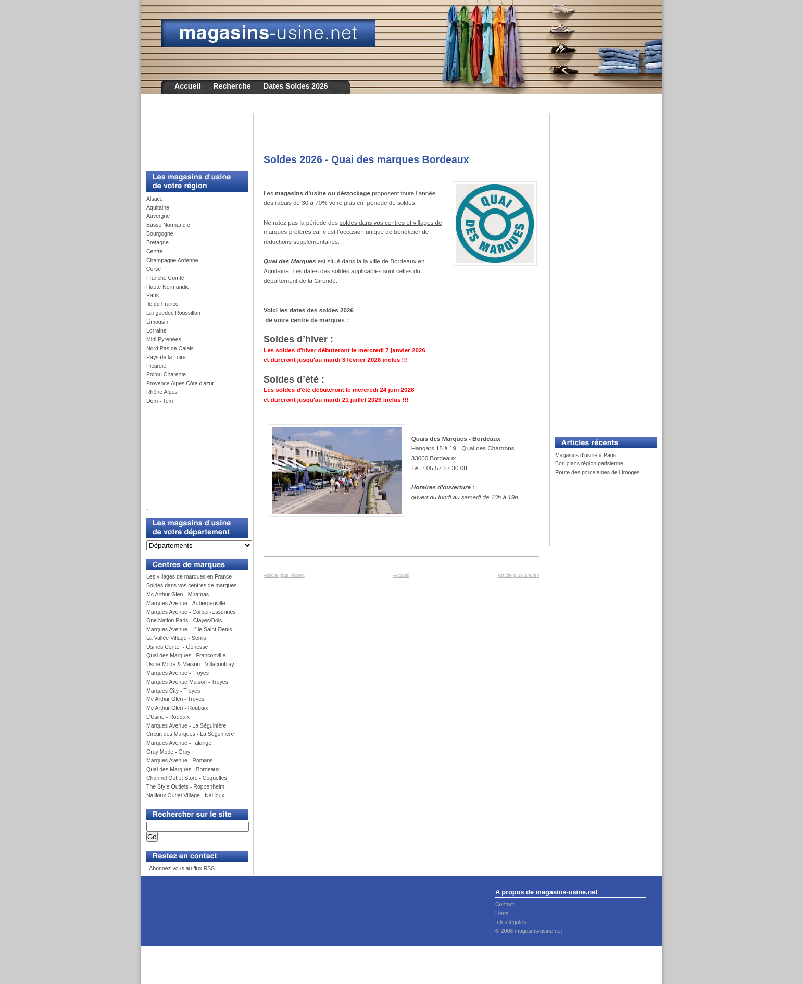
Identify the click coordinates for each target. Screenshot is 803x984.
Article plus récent (284, 575)
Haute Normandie (168, 287)
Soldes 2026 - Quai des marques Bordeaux (366, 159)
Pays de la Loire (166, 357)
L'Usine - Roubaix (168, 717)
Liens (501, 913)
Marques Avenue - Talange (178, 743)
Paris (152, 295)
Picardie (156, 366)
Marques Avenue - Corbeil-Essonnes (191, 612)
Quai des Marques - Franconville (185, 655)
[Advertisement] (193, 136)
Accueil (187, 86)
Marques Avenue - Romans (179, 760)
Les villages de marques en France (189, 576)
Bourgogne (159, 233)
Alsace (154, 198)
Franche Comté (165, 278)
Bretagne (157, 242)
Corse (153, 269)
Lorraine (156, 330)
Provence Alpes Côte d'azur (180, 383)
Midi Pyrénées (163, 339)
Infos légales (510, 922)
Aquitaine (157, 207)
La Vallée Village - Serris (176, 638)
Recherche (232, 86)
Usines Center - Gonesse (177, 647)
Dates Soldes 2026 (296, 86)
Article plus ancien (518, 575)
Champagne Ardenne (172, 260)
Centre (154, 251)
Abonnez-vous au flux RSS (181, 868)
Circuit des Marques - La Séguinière (190, 734)
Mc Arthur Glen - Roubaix (177, 708)
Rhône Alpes (162, 392)
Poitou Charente (166, 374)
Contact (504, 904)
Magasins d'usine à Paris (585, 455)
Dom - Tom (159, 401)
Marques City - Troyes (173, 690)
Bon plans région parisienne (589, 463)
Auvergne (158, 216)
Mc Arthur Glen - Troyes (175, 699)
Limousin (157, 321)
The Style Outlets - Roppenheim (185, 786)
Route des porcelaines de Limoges (597, 472)
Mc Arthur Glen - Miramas (177, 594)
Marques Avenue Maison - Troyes (187, 682)
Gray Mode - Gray (168, 751)
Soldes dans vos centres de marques (191, 585)
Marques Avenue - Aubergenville (185, 603)
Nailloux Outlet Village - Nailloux (185, 795)
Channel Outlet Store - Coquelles (186, 777)
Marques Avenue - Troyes (177, 673)
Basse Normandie (168, 225)
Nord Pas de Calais (170, 348)
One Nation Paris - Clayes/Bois (184, 620)
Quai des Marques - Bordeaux (183, 769)
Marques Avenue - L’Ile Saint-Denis (189, 629)
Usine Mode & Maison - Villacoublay (190, 664)
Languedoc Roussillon (173, 313)
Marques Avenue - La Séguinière (186, 725)
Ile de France (162, 304)
